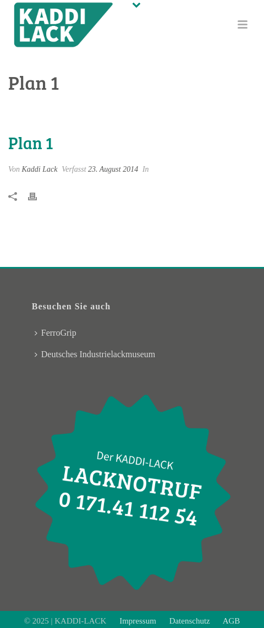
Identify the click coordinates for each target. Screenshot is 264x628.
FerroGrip (55, 332)
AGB (230, 620)
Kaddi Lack (40, 169)
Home (93, 110)
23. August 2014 (113, 169)
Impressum (138, 620)
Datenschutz (189, 620)
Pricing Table (130, 110)
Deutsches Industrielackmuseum (95, 354)
